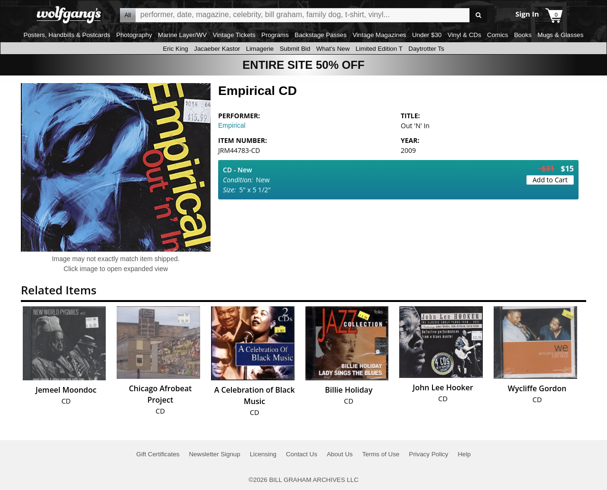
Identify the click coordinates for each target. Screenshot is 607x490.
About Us (340, 454)
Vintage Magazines (379, 34)
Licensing (263, 454)
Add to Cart (550, 179)
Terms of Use (381, 454)
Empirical (232, 125)
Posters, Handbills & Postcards (67, 34)
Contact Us (301, 454)
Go (478, 15)
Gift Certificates (157, 454)
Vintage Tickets (233, 34)
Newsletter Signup (214, 454)
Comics (497, 34)
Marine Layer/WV (182, 34)
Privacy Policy (428, 454)
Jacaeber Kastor (217, 48)
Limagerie (260, 48)
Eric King (175, 48)
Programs (275, 34)
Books (523, 34)
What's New (333, 48)
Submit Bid (295, 48)
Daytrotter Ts (426, 48)
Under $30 (426, 34)
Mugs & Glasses (560, 34)
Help (464, 454)
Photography (134, 34)
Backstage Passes (320, 34)
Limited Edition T (379, 48)
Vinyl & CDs (464, 34)
